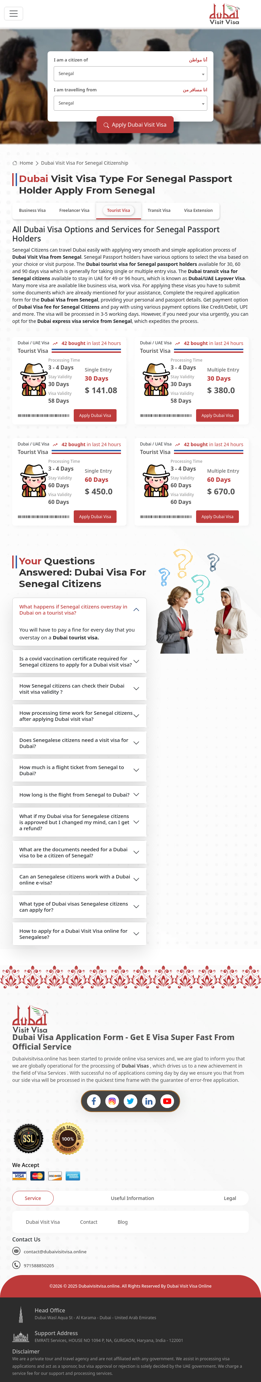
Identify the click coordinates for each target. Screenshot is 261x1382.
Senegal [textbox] (66, 73)
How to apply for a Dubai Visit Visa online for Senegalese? (73, 933)
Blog (123, 1222)
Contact (89, 1222)
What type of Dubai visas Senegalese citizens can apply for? (73, 906)
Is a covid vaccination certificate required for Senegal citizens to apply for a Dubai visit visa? (75, 661)
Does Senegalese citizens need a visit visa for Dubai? (73, 743)
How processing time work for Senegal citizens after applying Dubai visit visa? (76, 715)
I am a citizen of (130, 60)
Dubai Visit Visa (43, 1222)
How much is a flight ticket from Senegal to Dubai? (71, 770)
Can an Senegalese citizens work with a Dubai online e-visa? (74, 879)
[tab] (32, 210)
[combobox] (130, 73)
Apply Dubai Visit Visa (135, 124)
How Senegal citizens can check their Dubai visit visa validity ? (71, 688)
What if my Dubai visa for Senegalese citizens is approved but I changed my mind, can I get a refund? (74, 822)
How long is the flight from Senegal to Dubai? (74, 794)
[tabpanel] (130, 431)
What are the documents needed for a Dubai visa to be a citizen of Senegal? (73, 852)
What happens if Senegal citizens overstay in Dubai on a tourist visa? (73, 609)
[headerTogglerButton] (13, 13)
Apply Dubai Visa (95, 415)
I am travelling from (130, 90)
